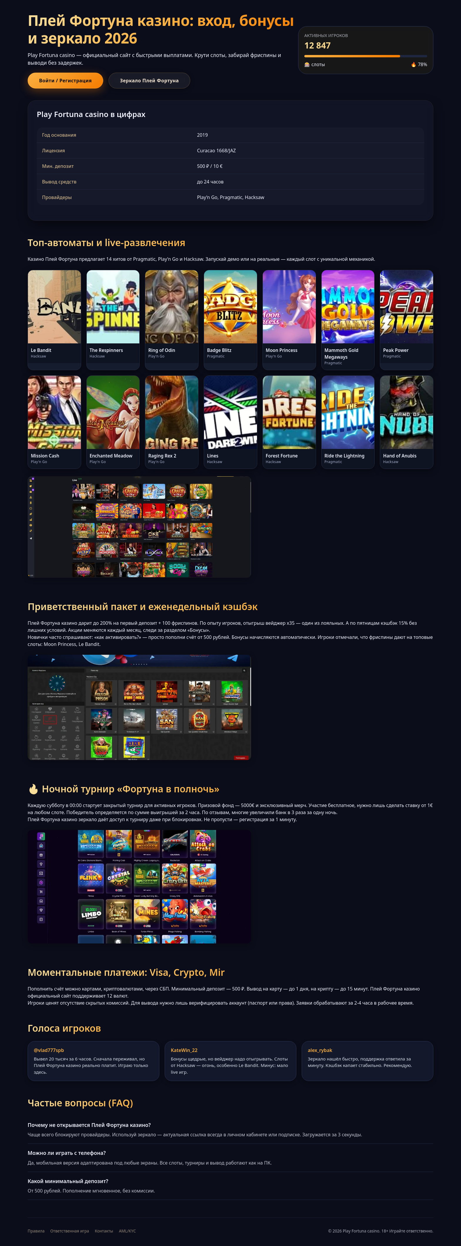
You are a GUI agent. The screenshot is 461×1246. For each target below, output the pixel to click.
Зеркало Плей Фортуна (149, 80)
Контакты (104, 1231)
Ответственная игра (69, 1231)
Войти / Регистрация (65, 80)
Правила (36, 1231)
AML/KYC (127, 1231)
